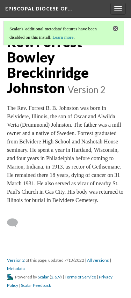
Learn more (62, 37)
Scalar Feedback (36, 285)
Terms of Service (80, 277)
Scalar (43, 277)
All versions (98, 260)
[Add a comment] (15, 223)
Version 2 (16, 260)
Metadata (16, 268)
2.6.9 (55, 277)
